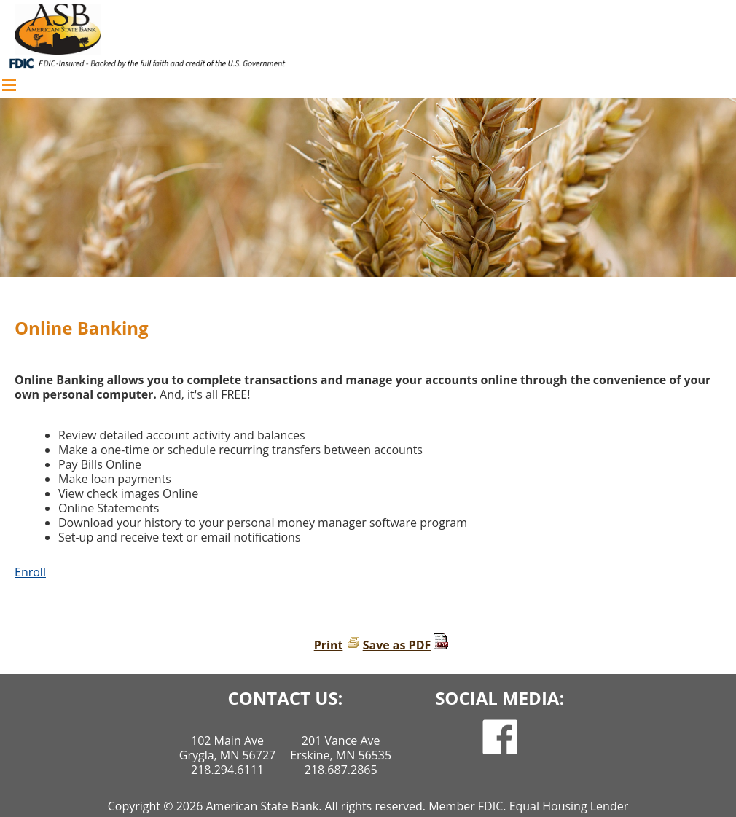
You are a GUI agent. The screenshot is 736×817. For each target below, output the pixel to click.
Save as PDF (397, 645)
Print (328, 645)
